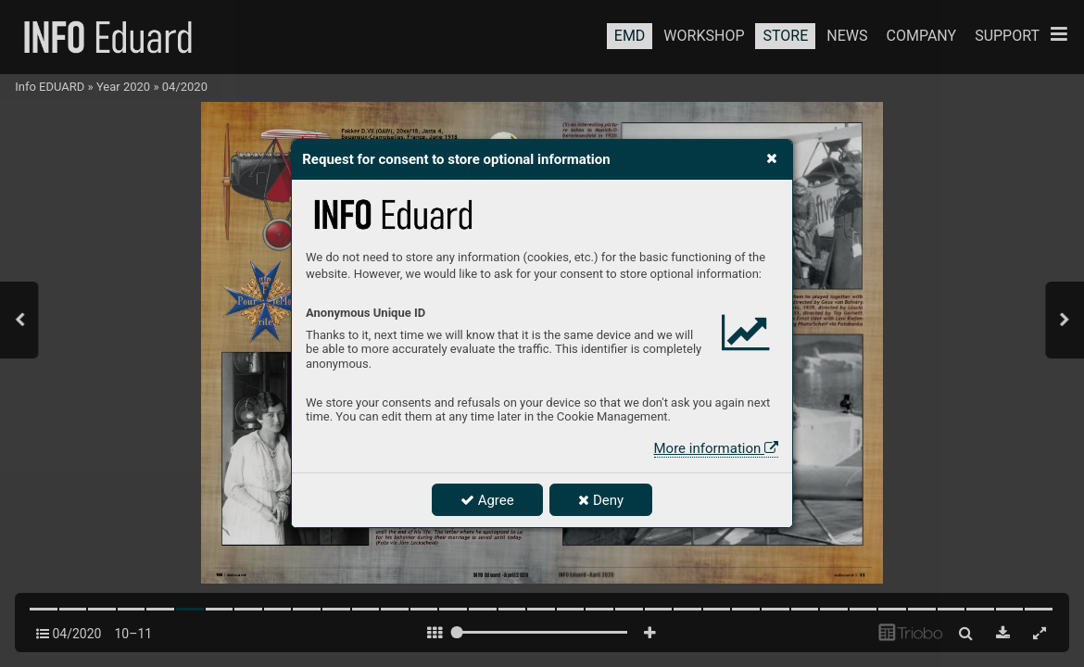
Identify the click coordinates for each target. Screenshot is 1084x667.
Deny (601, 500)
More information (716, 448)
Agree (487, 500)
